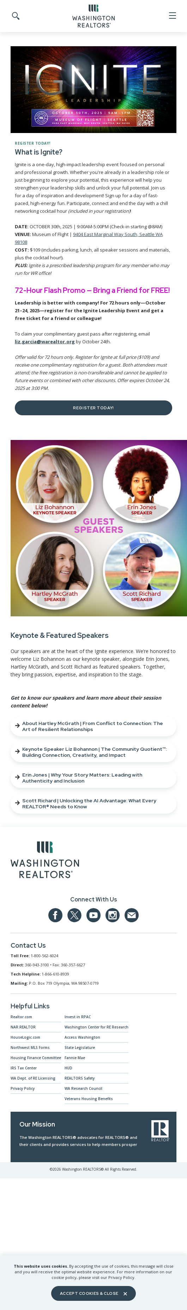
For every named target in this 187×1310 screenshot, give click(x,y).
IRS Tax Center (24, 1067)
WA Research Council (83, 1088)
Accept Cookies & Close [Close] (93, 1293)
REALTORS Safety (80, 1078)
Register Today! (93, 407)
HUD (68, 1067)
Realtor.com (21, 1016)
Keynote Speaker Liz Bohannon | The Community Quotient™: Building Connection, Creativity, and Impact (91, 752)
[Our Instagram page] (112, 915)
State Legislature (80, 1047)
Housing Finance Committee (36, 1057)
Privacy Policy (23, 1088)
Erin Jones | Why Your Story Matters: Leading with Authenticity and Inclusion (78, 778)
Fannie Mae (75, 1057)
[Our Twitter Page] (74, 915)
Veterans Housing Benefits (89, 1098)
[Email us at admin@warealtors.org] (132, 915)
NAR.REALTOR (23, 1027)
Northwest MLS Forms (30, 1047)
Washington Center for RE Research (96, 1027)
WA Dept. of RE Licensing (33, 1078)
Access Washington (82, 1037)
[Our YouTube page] (93, 915)
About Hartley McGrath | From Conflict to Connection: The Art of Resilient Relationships (89, 726)
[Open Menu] (172, 16)
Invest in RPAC (78, 1016)
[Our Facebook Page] (55, 915)
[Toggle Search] (15, 16)
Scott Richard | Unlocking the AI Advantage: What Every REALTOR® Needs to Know (85, 803)
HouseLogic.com (25, 1037)
